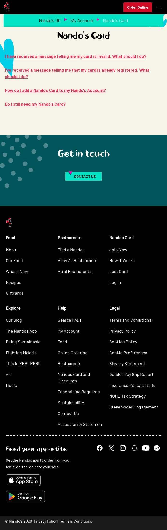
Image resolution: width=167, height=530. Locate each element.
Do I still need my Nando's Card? (35, 104)
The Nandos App (21, 330)
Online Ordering (73, 352)
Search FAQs (70, 320)
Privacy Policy (122, 330)
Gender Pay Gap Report (131, 374)
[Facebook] (99, 448)
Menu (11, 249)
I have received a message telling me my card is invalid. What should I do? (75, 56)
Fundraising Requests (79, 391)
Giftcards (14, 293)
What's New (17, 271)
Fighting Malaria (21, 352)
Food (62, 341)
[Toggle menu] (159, 7)
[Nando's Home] (6, 7)
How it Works (122, 260)
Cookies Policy (123, 341)
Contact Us (68, 413)
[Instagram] (122, 448)
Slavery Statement (127, 363)
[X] (111, 448)
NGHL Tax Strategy (127, 396)
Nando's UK (50, 20)
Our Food (14, 260)
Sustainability (71, 402)
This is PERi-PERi (22, 363)
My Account (81, 20)
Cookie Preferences (128, 352)
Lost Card (118, 271)
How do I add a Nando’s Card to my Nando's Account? (55, 90)
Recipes (13, 282)
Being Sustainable (23, 341)
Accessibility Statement (81, 424)
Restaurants (69, 363)
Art (9, 374)
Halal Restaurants (74, 271)
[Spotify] (157, 448)
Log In (115, 282)
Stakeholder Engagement (133, 406)
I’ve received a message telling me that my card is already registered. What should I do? (77, 73)
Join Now (118, 249)
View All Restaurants (77, 260)
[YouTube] (145, 448)
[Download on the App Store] (23, 480)
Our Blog (14, 320)
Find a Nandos (71, 249)
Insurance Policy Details (132, 385)
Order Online (137, 7)
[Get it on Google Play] (25, 496)
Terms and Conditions (130, 320)
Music (11, 385)
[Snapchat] (134, 448)
